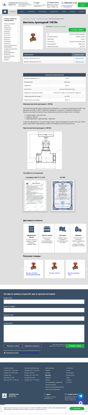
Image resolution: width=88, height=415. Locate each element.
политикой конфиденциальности (37, 409)
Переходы (7, 27)
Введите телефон (9, 307)
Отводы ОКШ (7, 376)
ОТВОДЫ (7, 25)
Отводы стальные (9, 369)
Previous (22, 269)
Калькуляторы (54, 11)
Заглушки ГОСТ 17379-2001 (32, 381)
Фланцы (7, 39)
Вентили (7, 35)
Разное (6, 59)
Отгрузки (72, 11)
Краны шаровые (9, 23)
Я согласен (77, 408)
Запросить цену (79, 58)
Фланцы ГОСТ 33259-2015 (31, 376)
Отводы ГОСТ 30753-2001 (11, 374)
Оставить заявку (77, 30)
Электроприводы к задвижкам (10, 46)
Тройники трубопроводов (31, 369)
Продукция (13, 11)
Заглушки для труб (29, 378)
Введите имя (7, 298)
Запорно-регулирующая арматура (9, 52)
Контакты (82, 11)
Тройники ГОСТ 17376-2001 (32, 371)
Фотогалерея (42, 11)
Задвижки (7, 37)
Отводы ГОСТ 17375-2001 (11, 371)
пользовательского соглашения (29, 353)
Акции (64, 11)
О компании (31, 11)
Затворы (7, 33)
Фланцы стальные (29, 374)
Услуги (22, 11)
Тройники (7, 29)
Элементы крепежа (10, 49)
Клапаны (7, 31)
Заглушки (7, 41)
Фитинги (7, 43)
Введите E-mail (8, 315)
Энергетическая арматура (9, 56)
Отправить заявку (75, 346)
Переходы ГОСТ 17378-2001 (11, 381)
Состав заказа (7, 323)
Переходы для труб (9, 378)
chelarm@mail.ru (68, 6)
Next (87, 269)
